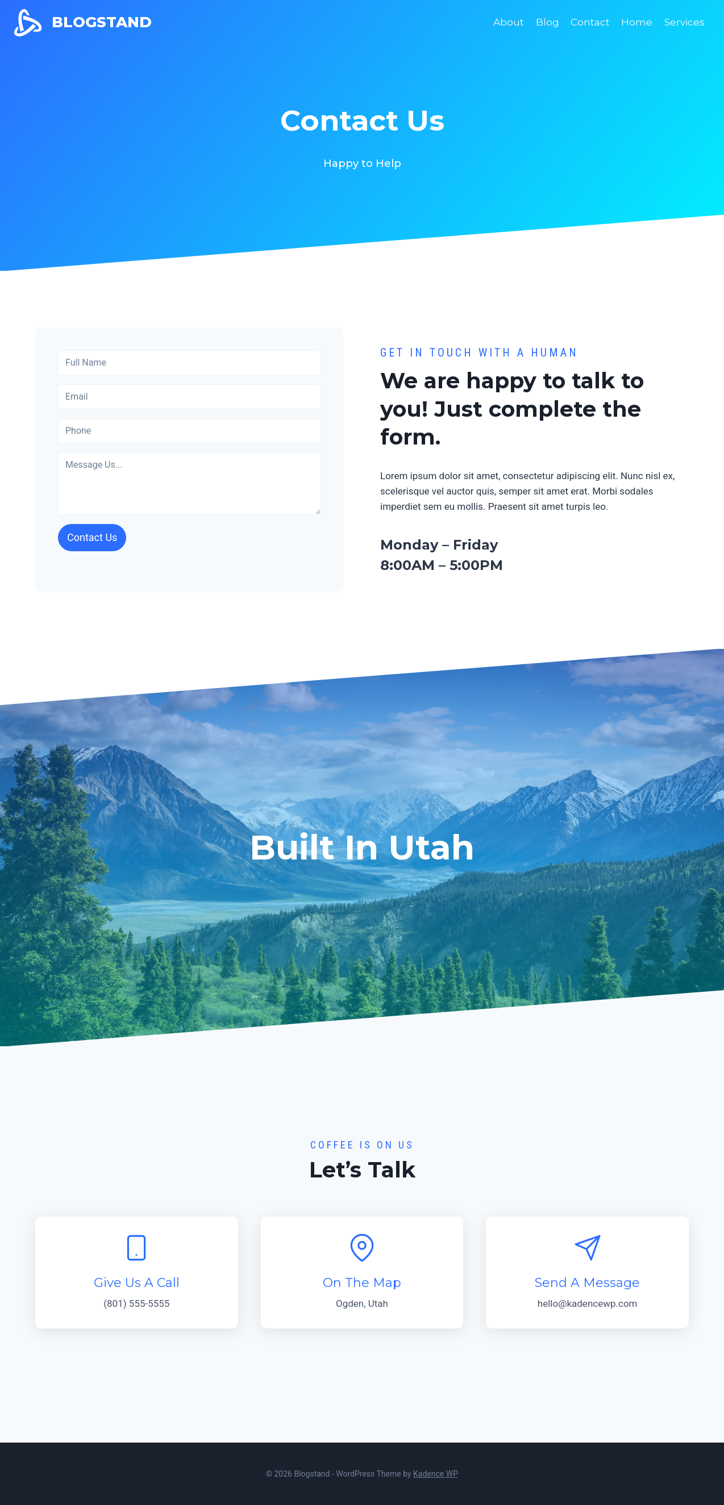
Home (636, 22)
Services (684, 22)
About (508, 22)
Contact (590, 22)
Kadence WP (435, 1473)
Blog (547, 22)
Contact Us (92, 537)
